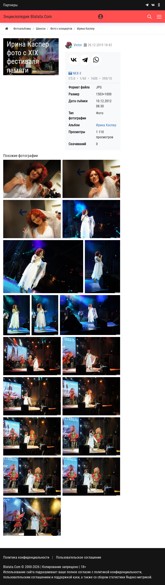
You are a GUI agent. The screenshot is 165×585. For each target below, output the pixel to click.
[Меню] (159, 16)
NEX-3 (75, 73)
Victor (78, 45)
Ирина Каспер (106, 125)
